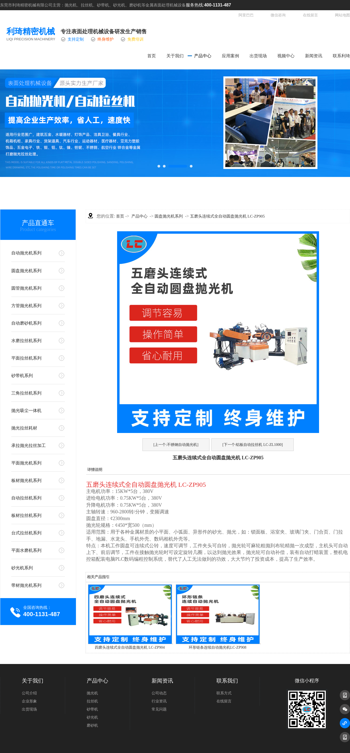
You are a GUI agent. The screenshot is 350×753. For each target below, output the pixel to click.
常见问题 (159, 709)
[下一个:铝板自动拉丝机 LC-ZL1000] (252, 445)
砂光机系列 (22, 568)
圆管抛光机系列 (26, 288)
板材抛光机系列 (26, 480)
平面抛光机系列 (26, 463)
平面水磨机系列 (26, 550)
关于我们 (175, 56)
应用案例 (230, 56)
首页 (151, 56)
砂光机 (92, 717)
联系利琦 (341, 56)
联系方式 (224, 693)
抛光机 (92, 693)
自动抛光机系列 (26, 253)
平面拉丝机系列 (26, 358)
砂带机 (92, 709)
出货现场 (258, 56)
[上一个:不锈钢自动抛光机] (175, 445)
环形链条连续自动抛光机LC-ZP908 (217, 647)
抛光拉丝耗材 (24, 428)
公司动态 (159, 693)
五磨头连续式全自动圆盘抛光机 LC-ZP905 (227, 216)
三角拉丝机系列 (26, 393)
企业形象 (29, 701)
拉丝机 (92, 701)
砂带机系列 (22, 375)
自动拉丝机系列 (26, 498)
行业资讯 (159, 701)
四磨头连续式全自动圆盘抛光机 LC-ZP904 (129, 647)
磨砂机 (92, 725)
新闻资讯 (313, 56)
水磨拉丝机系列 (26, 340)
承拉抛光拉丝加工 (28, 445)
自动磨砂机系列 (26, 323)
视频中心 (286, 56)
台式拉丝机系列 (26, 533)
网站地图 (342, 15)
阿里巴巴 (246, 15)
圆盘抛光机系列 (26, 270)
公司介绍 (29, 693)
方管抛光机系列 (26, 305)
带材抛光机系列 (26, 585)
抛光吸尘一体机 (26, 410)
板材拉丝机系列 (26, 515)
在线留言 (310, 15)
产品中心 (202, 56)
